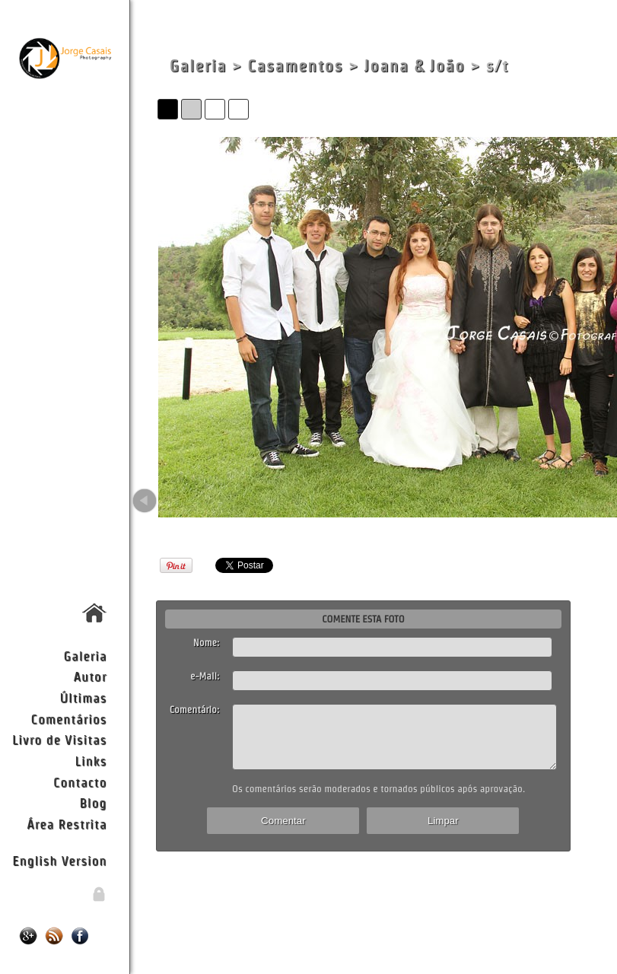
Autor (90, 676)
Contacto (80, 782)
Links (91, 760)
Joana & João (414, 66)
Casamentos (295, 66)
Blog (93, 802)
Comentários (69, 718)
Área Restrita (67, 823)
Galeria (85, 655)
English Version (59, 860)
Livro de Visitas (59, 739)
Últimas (83, 697)
